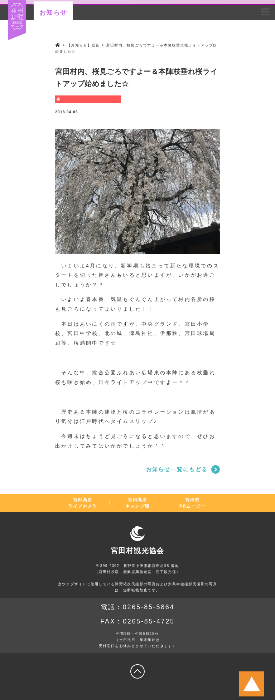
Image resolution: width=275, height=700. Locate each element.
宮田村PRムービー (192, 503)
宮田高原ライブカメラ (82, 503)
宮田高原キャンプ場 (137, 503)
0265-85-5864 (149, 607)
